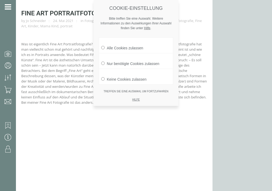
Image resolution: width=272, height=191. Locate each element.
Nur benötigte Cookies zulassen (130, 59)
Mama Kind (49, 26)
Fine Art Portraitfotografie (69, 13)
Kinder (33, 26)
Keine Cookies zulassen (123, 74)
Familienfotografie (178, 20)
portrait (66, 26)
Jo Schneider (36, 20)
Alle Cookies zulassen (122, 43)
